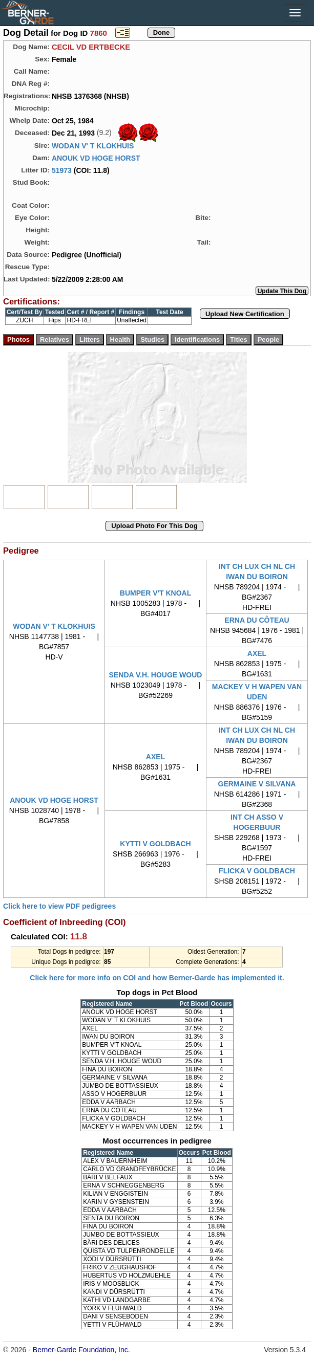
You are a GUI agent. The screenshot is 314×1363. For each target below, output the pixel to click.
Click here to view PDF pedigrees (59, 906)
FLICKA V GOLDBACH (257, 871)
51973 (62, 170)
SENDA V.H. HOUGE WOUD (155, 675)
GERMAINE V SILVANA (257, 784)
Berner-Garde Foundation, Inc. (81, 1350)
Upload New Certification (244, 314)
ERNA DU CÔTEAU (256, 620)
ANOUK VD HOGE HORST (96, 158)
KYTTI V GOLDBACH (155, 844)
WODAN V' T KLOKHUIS (93, 146)
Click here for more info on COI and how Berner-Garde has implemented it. (157, 978)
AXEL (256, 653)
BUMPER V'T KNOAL (155, 593)
